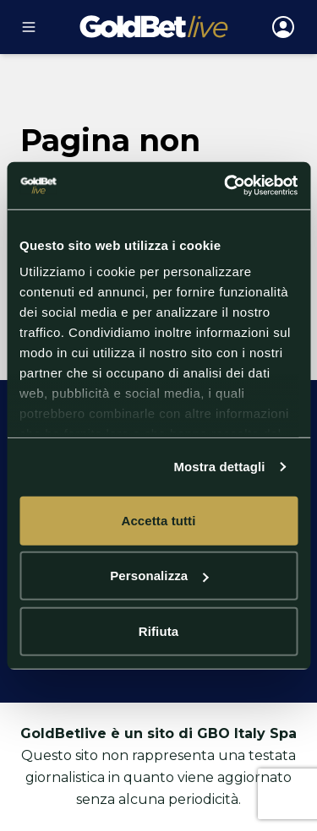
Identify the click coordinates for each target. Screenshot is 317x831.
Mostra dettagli (219, 466)
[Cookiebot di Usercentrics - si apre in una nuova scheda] (226, 186)
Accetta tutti (159, 520)
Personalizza (159, 575)
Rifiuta (158, 630)
